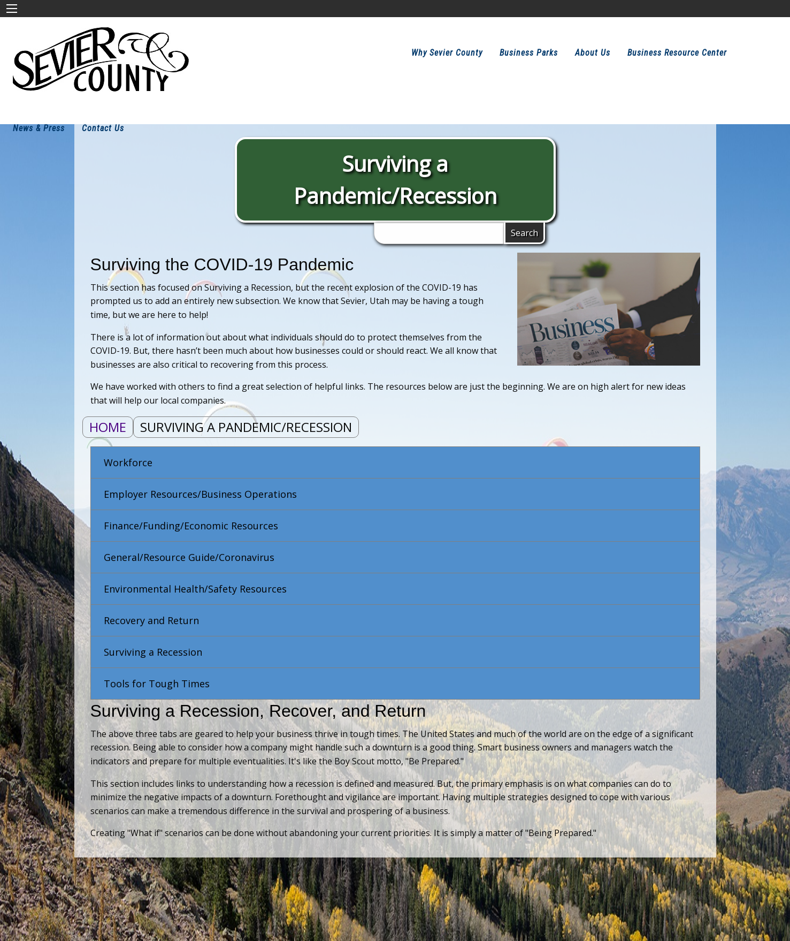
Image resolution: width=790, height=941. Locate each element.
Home (107, 427)
